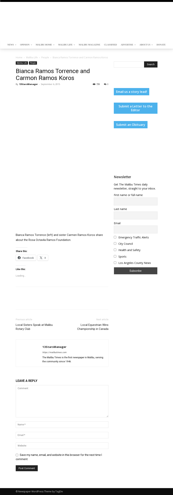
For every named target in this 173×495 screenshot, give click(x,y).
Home (19, 57)
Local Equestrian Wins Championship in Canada (92, 327)
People (45, 57)
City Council (123, 243)
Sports (120, 256)
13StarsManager (28, 84)
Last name (120, 209)
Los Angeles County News (132, 263)
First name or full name (128, 195)
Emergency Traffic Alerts (131, 237)
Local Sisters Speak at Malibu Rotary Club (34, 327)
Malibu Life (32, 57)
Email (117, 223)
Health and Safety (127, 250)
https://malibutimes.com (54, 352)
